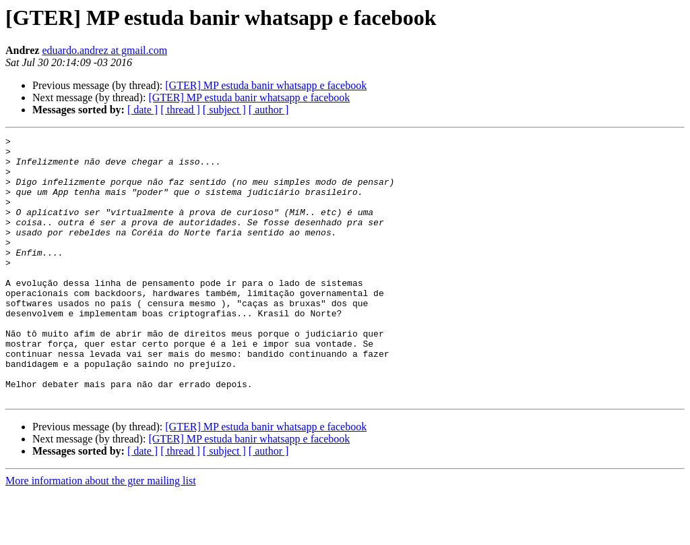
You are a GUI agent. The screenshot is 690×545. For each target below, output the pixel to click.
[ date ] (142, 109)
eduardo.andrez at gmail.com (104, 50)
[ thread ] (180, 109)
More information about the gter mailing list (100, 533)
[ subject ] (224, 109)
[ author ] (269, 109)
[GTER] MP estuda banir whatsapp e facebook (266, 85)
